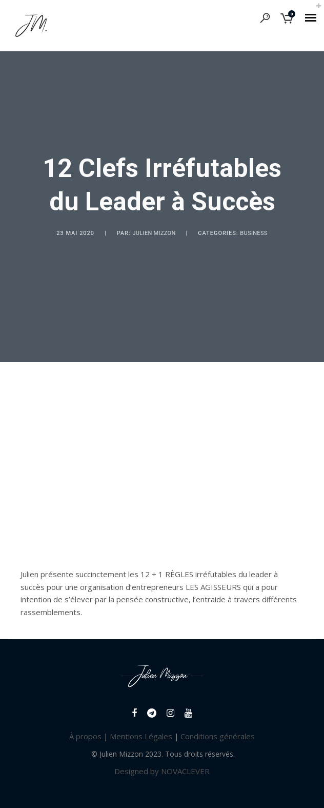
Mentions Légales (141, 736)
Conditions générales (217, 736)
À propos (85, 736)
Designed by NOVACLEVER (162, 771)
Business (253, 233)
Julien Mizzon (153, 233)
